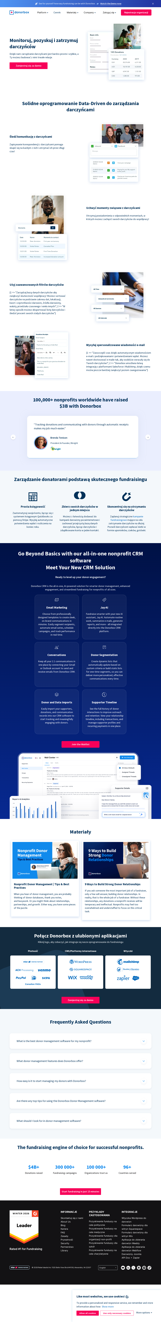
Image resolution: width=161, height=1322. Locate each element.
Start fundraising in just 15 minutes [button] (80, 1191)
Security (65, 1243)
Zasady (64, 1236)
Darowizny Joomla (131, 1254)
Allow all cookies (87, 1313)
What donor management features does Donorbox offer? (50, 1061)
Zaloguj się (108, 12)
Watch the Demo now (110, 3)
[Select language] (108, 1267)
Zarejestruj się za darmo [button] (28, 65)
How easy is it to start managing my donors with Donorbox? (51, 1081)
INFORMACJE (69, 1211)
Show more (108, 1306)
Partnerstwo (67, 1246)
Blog (63, 1225)
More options (143, 1312)
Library (64, 1250)
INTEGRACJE (129, 1211)
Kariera (64, 1228)
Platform (41, 12)
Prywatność (67, 1239)
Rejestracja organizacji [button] (136, 12)
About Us (66, 1221)
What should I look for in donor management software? (49, 1121)
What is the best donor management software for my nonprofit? (54, 1041)
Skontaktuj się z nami (72, 1218)
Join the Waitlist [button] (81, 744)
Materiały (71, 12)
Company (89, 12)
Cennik (57, 12)
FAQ (63, 1232)
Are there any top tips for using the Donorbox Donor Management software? (61, 1101)
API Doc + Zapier (131, 1257)
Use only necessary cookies (117, 1313)
